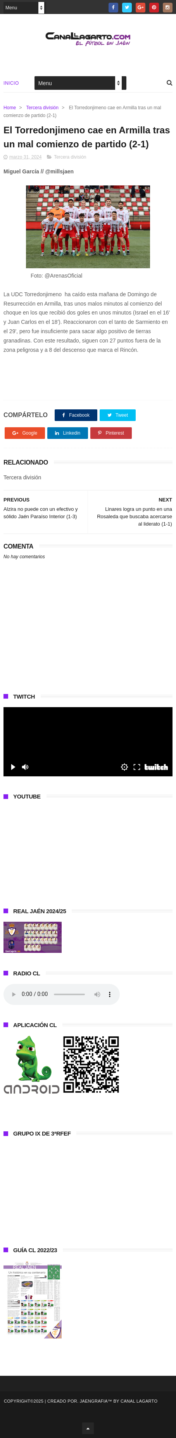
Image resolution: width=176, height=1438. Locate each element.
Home (9, 107)
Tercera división (42, 107)
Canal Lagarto (139, 1401)
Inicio (11, 83)
